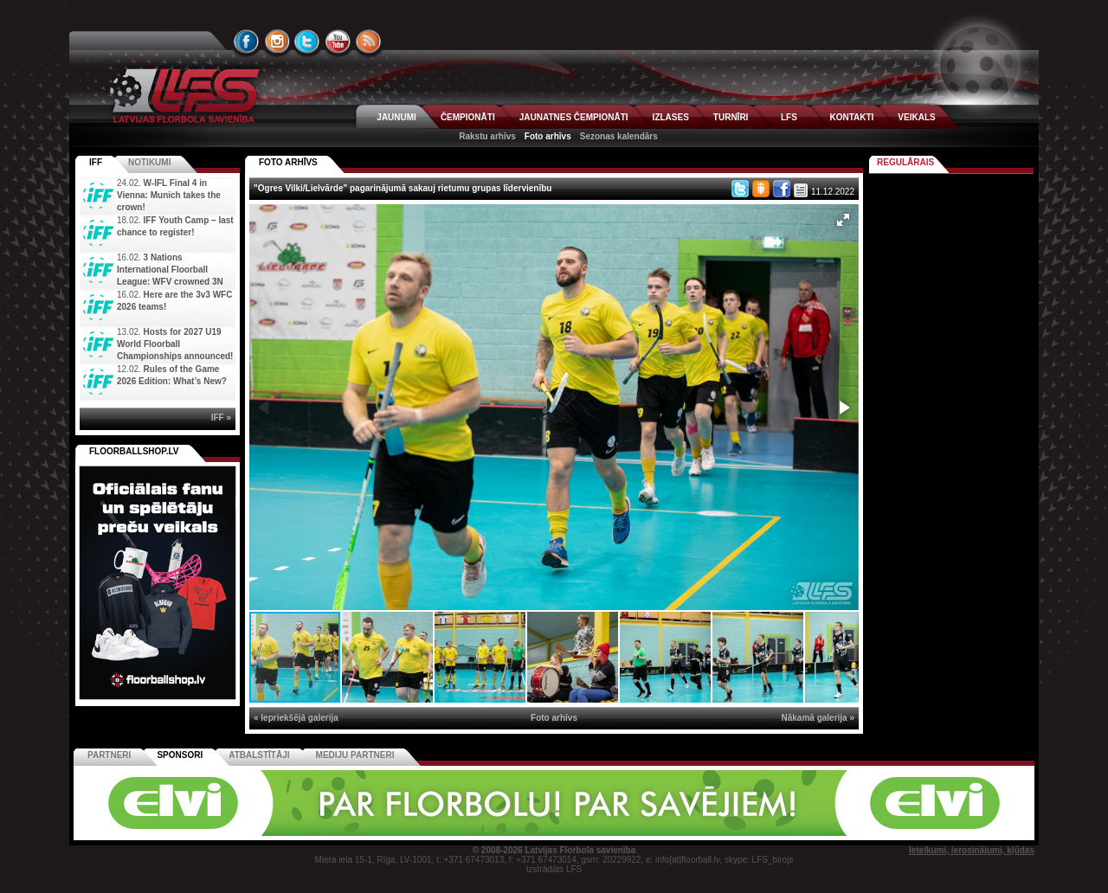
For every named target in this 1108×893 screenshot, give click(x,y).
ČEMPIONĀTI (468, 117)
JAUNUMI (396, 117)
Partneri (109, 755)
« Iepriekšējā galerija (296, 718)
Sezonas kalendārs (619, 136)
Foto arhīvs (548, 136)
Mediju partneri (355, 755)
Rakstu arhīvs (487, 136)
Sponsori (180, 755)
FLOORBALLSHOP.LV (134, 451)
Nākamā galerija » (818, 718)
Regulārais (905, 162)
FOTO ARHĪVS (288, 162)
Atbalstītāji (259, 755)
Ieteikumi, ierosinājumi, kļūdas (971, 850)
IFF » (221, 417)
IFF (95, 162)
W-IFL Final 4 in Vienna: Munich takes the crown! (169, 195)
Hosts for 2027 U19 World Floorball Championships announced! (175, 344)
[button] (843, 220)
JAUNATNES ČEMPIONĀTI (573, 117)
